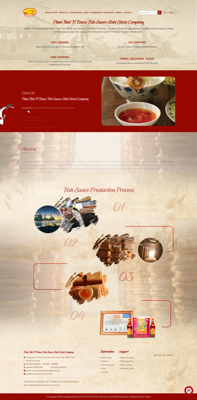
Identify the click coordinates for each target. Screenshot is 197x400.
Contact (128, 12)
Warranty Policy (127, 368)
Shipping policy (126, 361)
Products (63, 12)
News (86, 12)
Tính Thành (146, 396)
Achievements (75, 12)
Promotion (108, 12)
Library (118, 12)
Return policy (126, 365)
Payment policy (127, 357)
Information (96, 12)
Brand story (51, 12)
